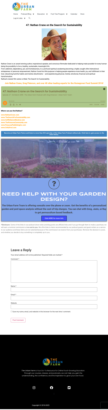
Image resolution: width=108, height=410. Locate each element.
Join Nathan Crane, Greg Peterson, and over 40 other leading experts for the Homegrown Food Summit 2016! (54, 83)
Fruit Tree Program (58, 14)
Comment (15, 259)
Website (14, 303)
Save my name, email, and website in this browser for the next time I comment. (42, 312)
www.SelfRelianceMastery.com (13, 120)
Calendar (74, 14)
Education (41, 14)
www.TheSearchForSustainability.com (15, 117)
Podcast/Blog (26, 14)
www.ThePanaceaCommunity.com (14, 122)
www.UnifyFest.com (8, 128)
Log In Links (17, 18)
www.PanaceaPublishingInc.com (13, 125)
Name (13, 286)
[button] (29, 18)
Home (15, 14)
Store (82, 14)
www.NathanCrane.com (10, 115)
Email (13, 295)
